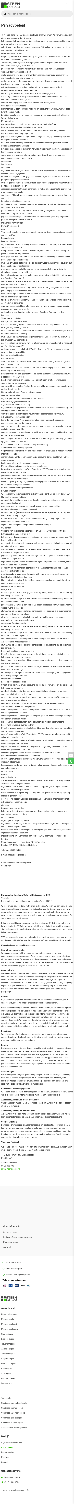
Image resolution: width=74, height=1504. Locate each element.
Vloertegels (6, 1373)
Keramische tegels (9, 1314)
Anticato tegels (7, 1349)
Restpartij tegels (8, 1378)
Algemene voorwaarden (11, 1442)
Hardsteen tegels (8, 1363)
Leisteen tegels (7, 1339)
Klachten (5, 1457)
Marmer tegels (7, 1319)
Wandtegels (6, 1383)
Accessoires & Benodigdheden (14, 1427)
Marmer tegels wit (9, 1324)
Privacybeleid (7, 1447)
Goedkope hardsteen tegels (13, 1413)
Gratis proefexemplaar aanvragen (17, 1237)
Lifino (28, 1490)
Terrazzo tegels (7, 1354)
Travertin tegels (8, 1344)
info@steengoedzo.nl (10, 1169)
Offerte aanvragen (10, 1242)
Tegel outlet (6, 1398)
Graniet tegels (7, 1334)
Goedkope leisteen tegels (12, 1423)
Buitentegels (6, 1368)
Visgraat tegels (7, 1358)
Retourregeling (7, 1452)
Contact (4, 1462)
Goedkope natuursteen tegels (14, 1403)
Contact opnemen (10, 1232)
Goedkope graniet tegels (11, 1418)
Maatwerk (6, 1247)
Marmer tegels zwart (10, 1329)
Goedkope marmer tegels (12, 1408)
